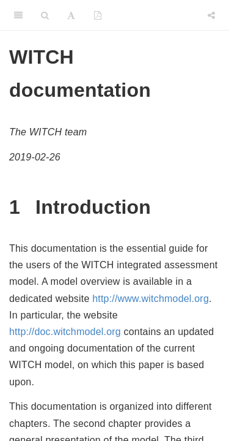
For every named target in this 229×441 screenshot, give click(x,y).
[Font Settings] (71, 15)
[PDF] (98, 15)
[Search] (45, 15)
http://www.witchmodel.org (150, 298)
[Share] (211, 15)
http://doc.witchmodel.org (65, 331)
